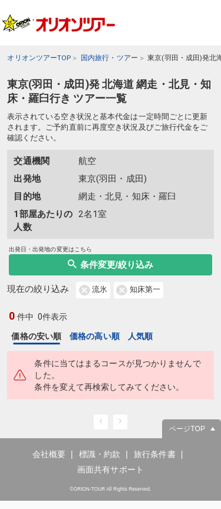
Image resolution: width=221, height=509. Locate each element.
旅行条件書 (155, 462)
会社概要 (48, 462)
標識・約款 (100, 462)
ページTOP (187, 437)
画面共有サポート (110, 477)
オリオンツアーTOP (39, 58)
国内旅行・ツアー (109, 58)
